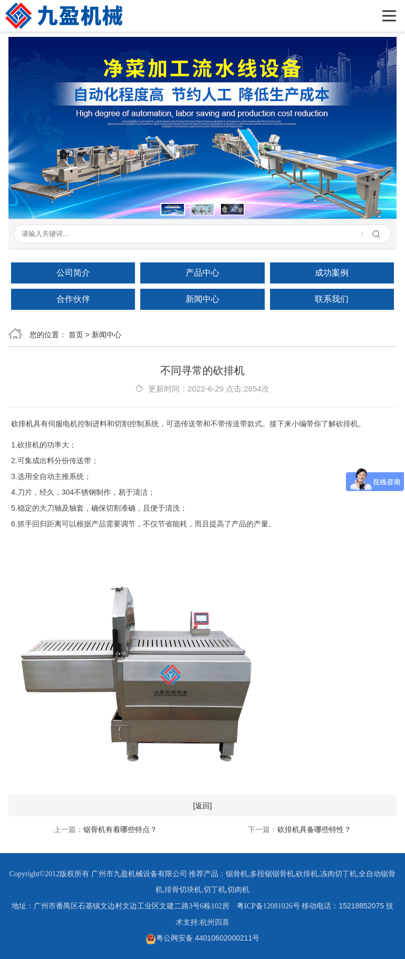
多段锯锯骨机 (272, 874)
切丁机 (215, 890)
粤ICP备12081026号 (268, 906)
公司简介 (73, 272)
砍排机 (22, 423)
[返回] (202, 805)
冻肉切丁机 (338, 874)
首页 (76, 334)
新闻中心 (202, 299)
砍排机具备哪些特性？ (314, 829)
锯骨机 (237, 874)
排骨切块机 (183, 890)
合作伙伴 (73, 299)
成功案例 (332, 272)
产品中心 (202, 272)
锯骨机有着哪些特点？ (120, 829)
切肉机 (238, 890)
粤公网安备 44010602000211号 (203, 938)
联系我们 (332, 299)
